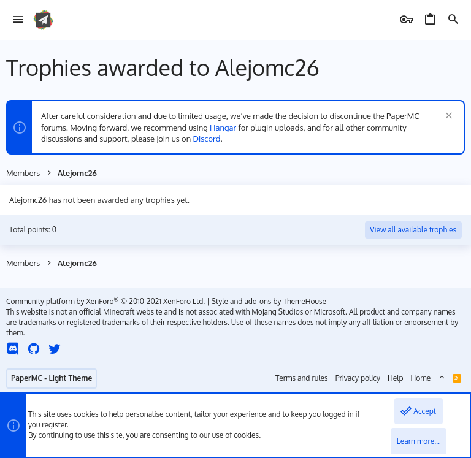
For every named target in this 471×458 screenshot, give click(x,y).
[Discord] (13, 349)
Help (396, 378)
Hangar (223, 127)
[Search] (453, 20)
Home (421, 378)
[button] (18, 20)
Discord (207, 138)
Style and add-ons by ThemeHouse (269, 301)
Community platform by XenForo (105, 301)
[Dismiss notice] (447, 116)
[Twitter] (54, 349)
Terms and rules (301, 378)
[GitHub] (33, 349)
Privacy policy (357, 378)
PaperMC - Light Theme (51, 378)
